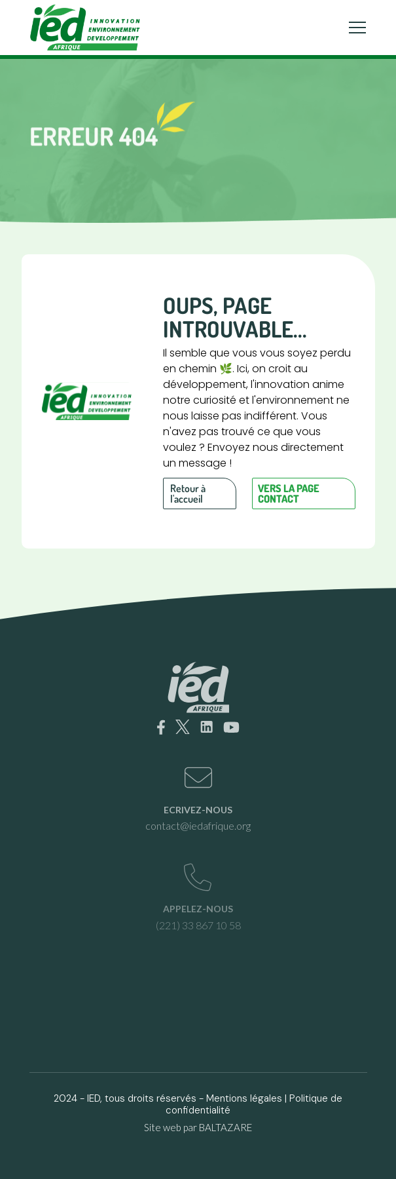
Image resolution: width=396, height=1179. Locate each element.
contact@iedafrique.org (198, 825)
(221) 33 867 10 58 (198, 925)
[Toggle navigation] (357, 27)
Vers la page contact (288, 493)
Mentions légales (244, 1098)
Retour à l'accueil (188, 493)
